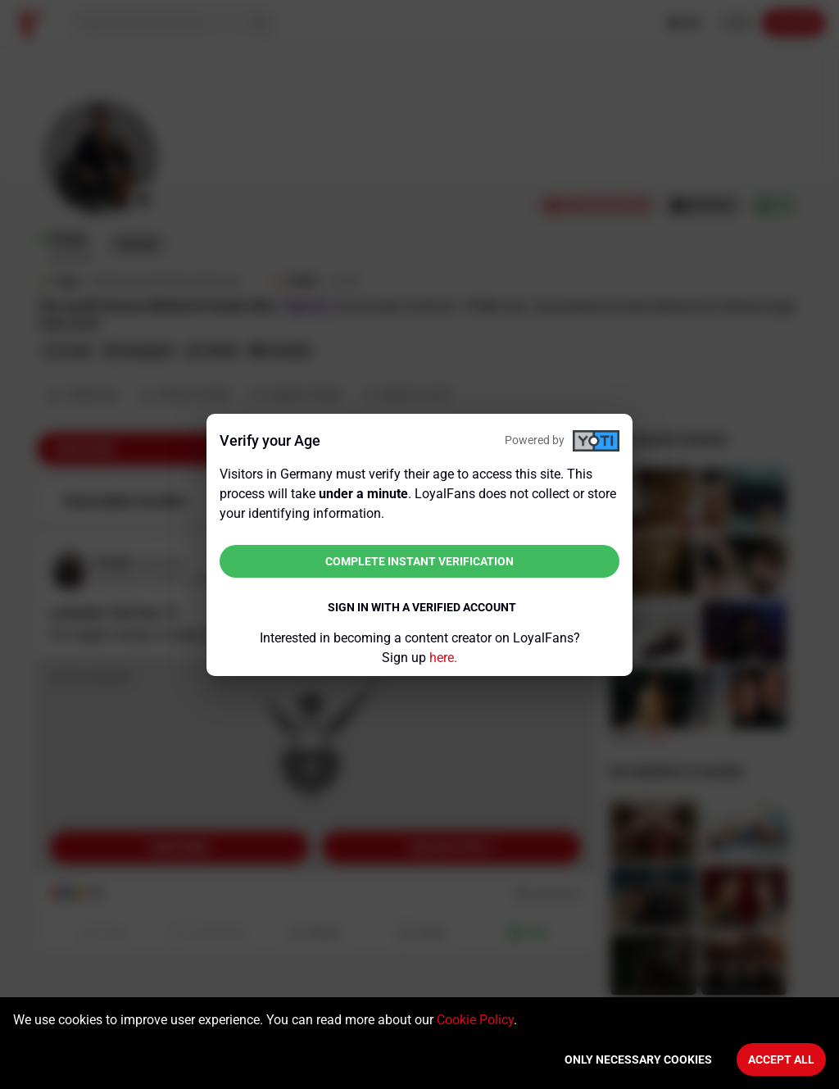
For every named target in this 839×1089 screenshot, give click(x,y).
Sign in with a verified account (422, 607)
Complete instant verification (419, 561)
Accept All (781, 1059)
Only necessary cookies (638, 1059)
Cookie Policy (475, 1020)
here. (443, 657)
